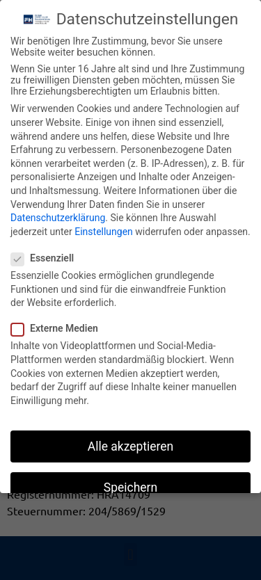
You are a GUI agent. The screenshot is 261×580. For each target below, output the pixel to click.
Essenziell (46, 255)
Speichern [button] (130, 485)
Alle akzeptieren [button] (131, 444)
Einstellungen (103, 228)
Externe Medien (58, 325)
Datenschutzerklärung (57, 214)
